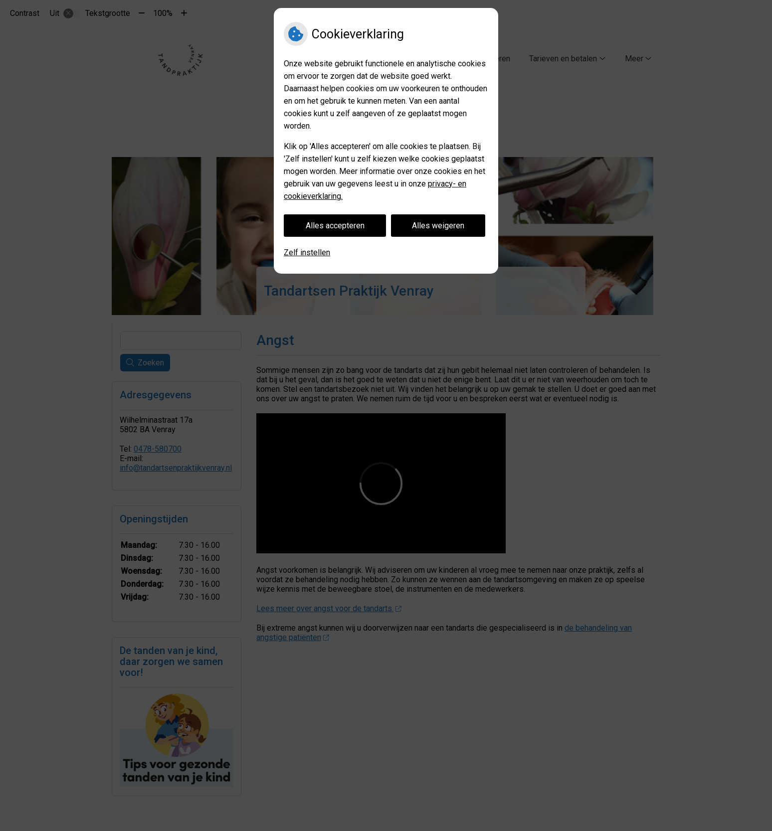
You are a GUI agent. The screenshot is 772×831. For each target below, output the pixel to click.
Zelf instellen (307, 252)
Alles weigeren (438, 225)
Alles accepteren (335, 225)
